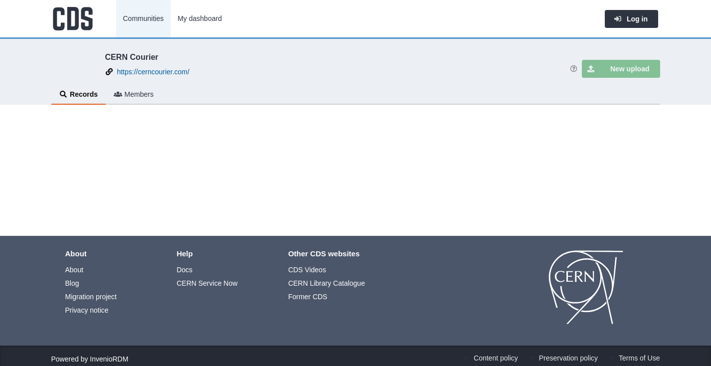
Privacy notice (87, 310)
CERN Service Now (207, 283)
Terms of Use (639, 358)
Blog (72, 283)
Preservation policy (568, 358)
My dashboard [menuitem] (200, 18)
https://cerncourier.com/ (153, 72)
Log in (631, 19)
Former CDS (308, 297)
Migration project (91, 297)
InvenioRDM (109, 359)
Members (134, 94)
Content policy (496, 358)
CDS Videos (307, 270)
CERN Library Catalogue (326, 283)
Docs (184, 270)
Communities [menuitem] (143, 18)
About (74, 270)
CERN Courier (132, 56)
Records (78, 94)
